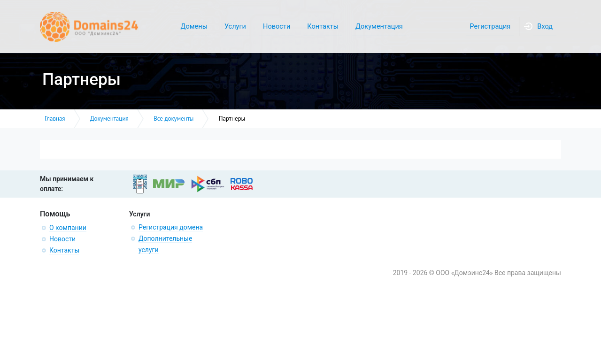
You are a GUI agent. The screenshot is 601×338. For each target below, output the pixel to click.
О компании (67, 227)
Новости (62, 239)
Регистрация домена (171, 227)
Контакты (64, 250)
